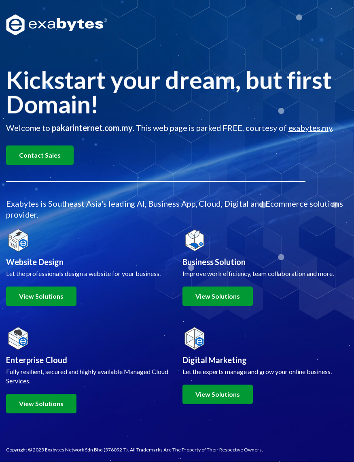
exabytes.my (310, 128)
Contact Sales (40, 155)
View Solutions (41, 296)
